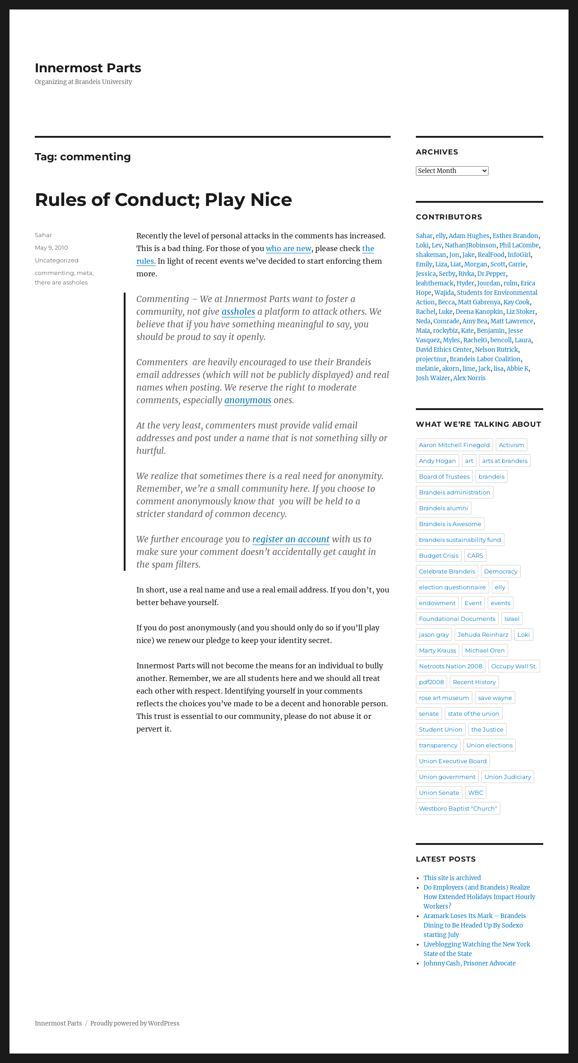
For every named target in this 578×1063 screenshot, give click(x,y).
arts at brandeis (504, 460)
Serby (447, 274)
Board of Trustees (444, 476)
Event (473, 602)
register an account (291, 539)
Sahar (43, 234)
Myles (451, 340)
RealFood (491, 255)
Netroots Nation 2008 (450, 666)
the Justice (487, 729)
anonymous (247, 400)
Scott (497, 264)
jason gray (434, 634)
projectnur (431, 359)
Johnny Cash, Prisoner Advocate (470, 963)
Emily (424, 264)
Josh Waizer (433, 378)
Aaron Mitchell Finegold (454, 444)
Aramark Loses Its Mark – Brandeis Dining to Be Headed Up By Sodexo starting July (475, 925)
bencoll (501, 340)
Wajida (444, 293)
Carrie (517, 264)
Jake (468, 255)
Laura (523, 340)
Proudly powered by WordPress (135, 1023)
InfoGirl (519, 255)
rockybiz (445, 331)
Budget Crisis (438, 555)
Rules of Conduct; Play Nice (163, 199)
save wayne (495, 697)
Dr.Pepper (491, 274)
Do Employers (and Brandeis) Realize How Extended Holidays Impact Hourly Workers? (479, 897)
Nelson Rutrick (496, 350)
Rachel (425, 312)
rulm (510, 283)
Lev (437, 245)
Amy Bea (474, 321)
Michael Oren (485, 650)
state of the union (473, 713)
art (469, 460)
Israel (512, 618)
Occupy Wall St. (514, 666)
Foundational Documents (457, 618)
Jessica (426, 274)
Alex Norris (469, 378)
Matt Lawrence (511, 321)
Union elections (489, 745)
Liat (455, 264)
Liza (441, 264)
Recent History (474, 681)
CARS (475, 555)
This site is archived (452, 878)
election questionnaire (452, 587)
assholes (238, 311)
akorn (450, 369)
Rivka (466, 274)
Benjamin (491, 331)
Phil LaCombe (519, 245)
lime (468, 369)
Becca (446, 302)
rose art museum (444, 697)
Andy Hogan (437, 460)
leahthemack (434, 283)
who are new (288, 248)
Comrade (446, 321)
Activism (511, 444)
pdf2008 (431, 681)
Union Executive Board (453, 761)
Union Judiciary (508, 776)
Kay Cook (516, 302)
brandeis (491, 476)
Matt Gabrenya (479, 302)
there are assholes (61, 282)
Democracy (500, 571)
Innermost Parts (88, 67)
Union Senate (439, 792)
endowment (437, 602)
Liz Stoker (520, 312)
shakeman (431, 255)
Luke (445, 312)
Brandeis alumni (443, 508)
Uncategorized (57, 260)
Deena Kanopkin (479, 312)
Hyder (465, 283)
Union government (447, 776)
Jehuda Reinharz (483, 634)
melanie (427, 369)
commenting (54, 272)
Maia (423, 331)
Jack (484, 369)
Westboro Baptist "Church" (458, 808)
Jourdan (488, 283)
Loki (422, 245)
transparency (438, 745)
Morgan (475, 264)
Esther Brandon (515, 236)
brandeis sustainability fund (460, 539)
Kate (467, 331)
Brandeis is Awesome (450, 523)
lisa (498, 369)
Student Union (440, 729)
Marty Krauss (437, 650)
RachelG (475, 340)
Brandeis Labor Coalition (485, 359)
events (500, 602)
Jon (454, 255)
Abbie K (517, 369)
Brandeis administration (454, 492)
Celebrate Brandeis (447, 571)
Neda (423, 321)
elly (441, 236)
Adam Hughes (469, 236)
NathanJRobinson (470, 245)
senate (429, 713)
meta (85, 272)
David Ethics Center (444, 350)
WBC (475, 792)
